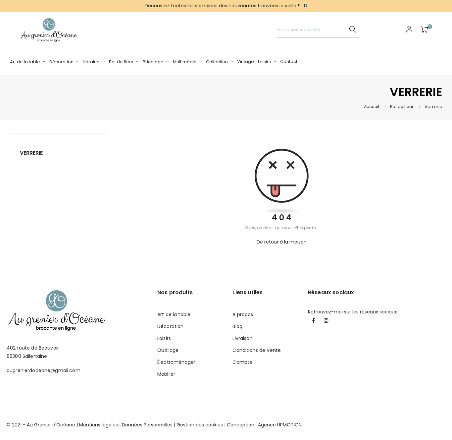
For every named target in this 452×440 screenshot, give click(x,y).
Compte (242, 362)
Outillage (167, 350)
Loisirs (164, 338)
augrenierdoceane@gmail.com (43, 370)
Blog (237, 326)
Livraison (242, 338)
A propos (242, 314)
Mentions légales (98, 424)
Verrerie (31, 153)
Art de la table (173, 314)
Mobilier (166, 374)
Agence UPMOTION (280, 424)
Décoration (170, 326)
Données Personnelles (147, 424)
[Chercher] (318, 30)
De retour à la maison (282, 242)
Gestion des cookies (199, 424)
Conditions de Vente (256, 350)
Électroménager (176, 362)
